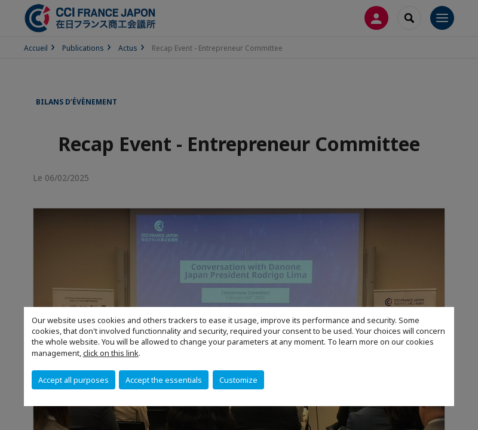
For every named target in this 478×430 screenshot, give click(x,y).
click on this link (111, 353)
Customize (238, 379)
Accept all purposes (73, 379)
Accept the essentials (163, 379)
